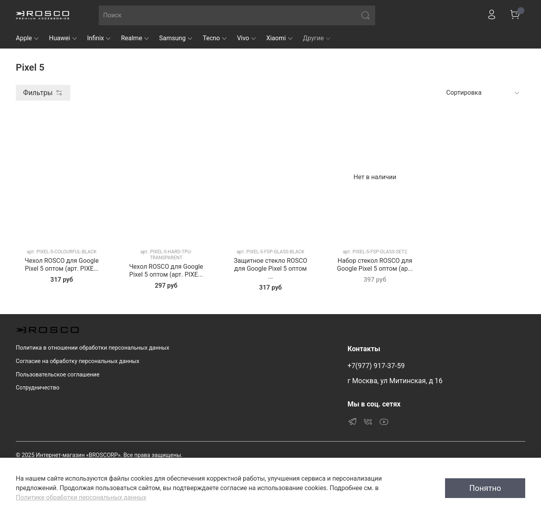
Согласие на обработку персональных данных (77, 361)
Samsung (176, 38)
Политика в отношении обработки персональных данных (92, 347)
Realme (135, 38)
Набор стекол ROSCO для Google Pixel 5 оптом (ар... (375, 264)
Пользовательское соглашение (58, 374)
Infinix (99, 38)
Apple (27, 38)
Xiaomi (279, 38)
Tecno (215, 38)
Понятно (485, 488)
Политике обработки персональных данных (81, 497)
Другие (317, 38)
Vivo (247, 38)
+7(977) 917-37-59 (376, 366)
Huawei (63, 38)
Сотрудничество (37, 387)
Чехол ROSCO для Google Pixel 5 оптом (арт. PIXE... (62, 264)
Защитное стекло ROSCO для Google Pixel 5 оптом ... (270, 268)
